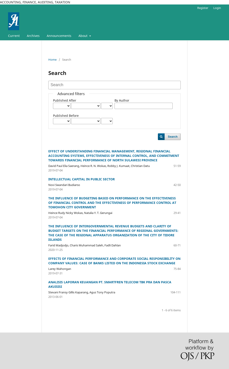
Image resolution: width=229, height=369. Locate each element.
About (83, 36)
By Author (121, 100)
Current (14, 36)
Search (173, 136)
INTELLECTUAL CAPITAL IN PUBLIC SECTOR (81, 179)
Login (217, 8)
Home (52, 60)
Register (202, 8)
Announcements (59, 36)
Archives (33, 36)
